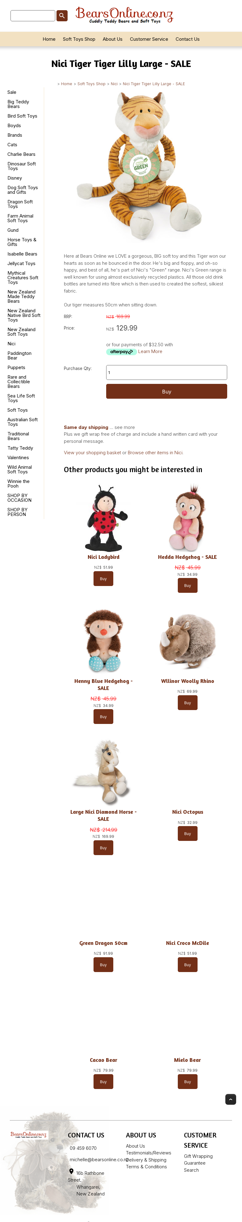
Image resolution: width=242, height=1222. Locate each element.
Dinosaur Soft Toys (21, 166)
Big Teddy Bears (18, 104)
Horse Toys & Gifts (21, 242)
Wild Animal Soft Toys (19, 469)
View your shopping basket (92, 452)
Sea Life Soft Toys (21, 398)
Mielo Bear (187, 1060)
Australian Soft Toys (22, 422)
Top (230, 1099)
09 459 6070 (83, 1148)
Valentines (18, 457)
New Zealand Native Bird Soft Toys (23, 315)
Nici (114, 83)
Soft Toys (17, 410)
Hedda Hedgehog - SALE (187, 557)
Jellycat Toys (21, 263)
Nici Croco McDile (187, 943)
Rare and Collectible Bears (18, 381)
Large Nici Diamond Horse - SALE (103, 815)
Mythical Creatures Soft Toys (22, 277)
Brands (14, 135)
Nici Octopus (187, 811)
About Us (113, 39)
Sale (11, 92)
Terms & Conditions (146, 1167)
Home (49, 39)
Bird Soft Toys (22, 116)
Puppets (16, 367)
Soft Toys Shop (79, 39)
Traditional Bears (18, 436)
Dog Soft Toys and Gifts (22, 190)
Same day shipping (86, 427)
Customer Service (149, 39)
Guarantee (195, 1163)
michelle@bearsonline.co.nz (99, 1159)
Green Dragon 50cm (103, 943)
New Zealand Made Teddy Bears (21, 296)
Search (191, 1170)
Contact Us (188, 39)
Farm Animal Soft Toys (20, 218)
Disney (14, 178)
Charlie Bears (21, 154)
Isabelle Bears (22, 254)
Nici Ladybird (103, 557)
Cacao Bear (103, 1060)
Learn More (150, 351)
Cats (12, 145)
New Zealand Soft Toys (21, 331)
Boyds (14, 125)
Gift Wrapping (198, 1156)
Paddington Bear (19, 355)
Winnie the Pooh (18, 483)
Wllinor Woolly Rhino (187, 681)
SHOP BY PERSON (17, 512)
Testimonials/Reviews (148, 1153)
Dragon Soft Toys (20, 204)
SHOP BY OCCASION (19, 498)
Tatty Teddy (20, 448)
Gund (13, 230)
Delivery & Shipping (146, 1160)
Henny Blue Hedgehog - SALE (103, 684)
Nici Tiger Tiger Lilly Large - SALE (154, 83)
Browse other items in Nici (155, 452)
